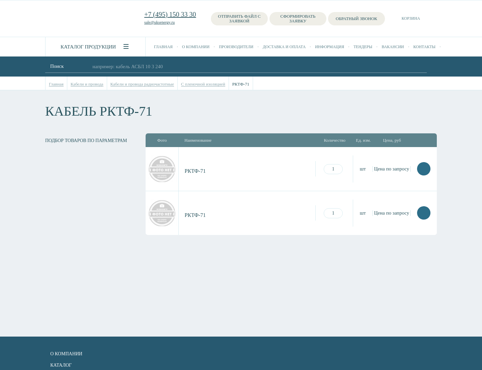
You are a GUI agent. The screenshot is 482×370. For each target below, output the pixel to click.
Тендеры (362, 46)
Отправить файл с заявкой (239, 18)
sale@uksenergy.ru (159, 22)
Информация (329, 46)
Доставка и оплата (284, 46)
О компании (196, 46)
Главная (163, 46)
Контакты (424, 46)
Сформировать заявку (298, 18)
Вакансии (393, 46)
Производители (236, 46)
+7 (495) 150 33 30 (170, 14)
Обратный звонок (356, 18)
